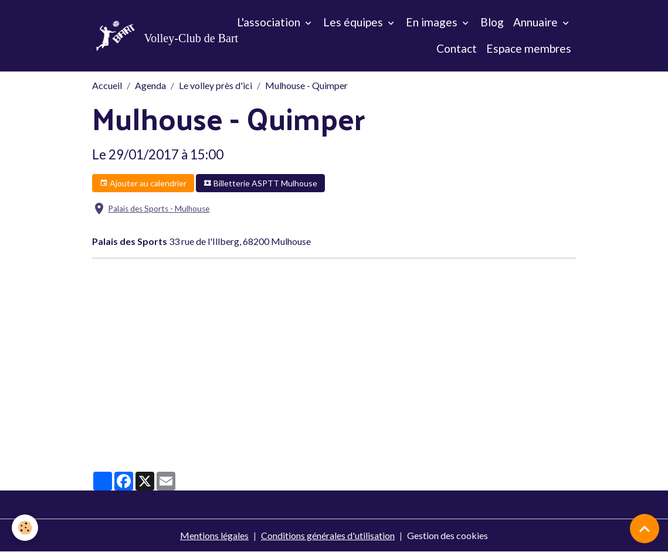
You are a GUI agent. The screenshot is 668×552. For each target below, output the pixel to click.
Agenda (150, 85)
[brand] (146, 35)
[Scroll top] (644, 528)
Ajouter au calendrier (143, 183)
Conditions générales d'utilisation (328, 535)
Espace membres (528, 48)
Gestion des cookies (447, 535)
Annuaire (536, 22)
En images (433, 22)
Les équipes (354, 22)
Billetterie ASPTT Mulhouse (260, 183)
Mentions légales (214, 535)
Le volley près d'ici (215, 85)
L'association (270, 22)
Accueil (107, 85)
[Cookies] (25, 527)
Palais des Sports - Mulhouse (158, 208)
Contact (456, 48)
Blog (492, 22)
